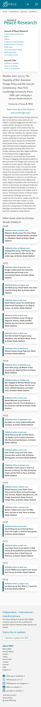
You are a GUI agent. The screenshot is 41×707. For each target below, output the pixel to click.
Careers (5, 654)
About (6, 37)
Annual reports (8, 652)
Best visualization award (13, 50)
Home (5, 12)
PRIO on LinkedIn (11, 687)
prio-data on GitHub (12, 690)
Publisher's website (11, 63)
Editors (7, 39)
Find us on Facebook (12, 69)
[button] (36, 4)
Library (5, 657)
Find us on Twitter (11, 66)
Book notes (8, 47)
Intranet (6, 665)
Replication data (10, 52)
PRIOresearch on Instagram (15, 683)
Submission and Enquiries (14, 42)
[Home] (9, 4)
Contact (5, 662)
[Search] (28, 4)
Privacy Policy (7, 698)
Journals (24, 12)
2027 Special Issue (11, 55)
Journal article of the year (13, 44)
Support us (7, 670)
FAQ (4, 667)
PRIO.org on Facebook (13, 676)
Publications (14, 12)
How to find (7, 659)
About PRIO (7, 649)
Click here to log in (9, 695)
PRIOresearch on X (12, 679)
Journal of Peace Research (14, 34)
